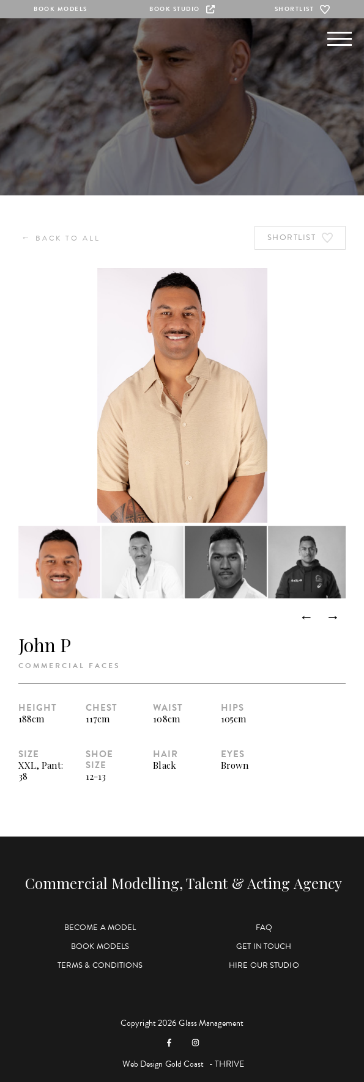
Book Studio (182, 8)
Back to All (60, 237)
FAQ (264, 927)
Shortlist (304, 9)
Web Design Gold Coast (163, 1064)
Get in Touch (263, 946)
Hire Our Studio (264, 965)
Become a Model (100, 927)
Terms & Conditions (100, 965)
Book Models (60, 8)
